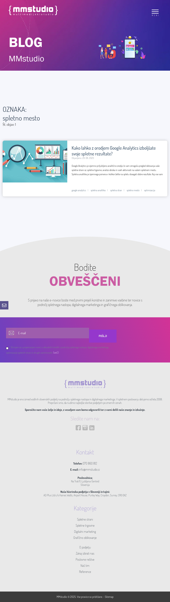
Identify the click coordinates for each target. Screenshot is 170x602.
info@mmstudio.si (89, 469)
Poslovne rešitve (85, 559)
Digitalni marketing (85, 531)
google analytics (79, 190)
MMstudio (62, 597)
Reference (85, 572)
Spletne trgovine (85, 525)
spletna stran (116, 190)
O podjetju (85, 547)
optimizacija (149, 190)
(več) (56, 352)
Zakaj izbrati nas (85, 553)
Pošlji (103, 336)
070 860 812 (90, 463)
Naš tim (85, 565)
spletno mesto (133, 190)
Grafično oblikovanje (85, 538)
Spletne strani (85, 519)
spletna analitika (98, 190)
